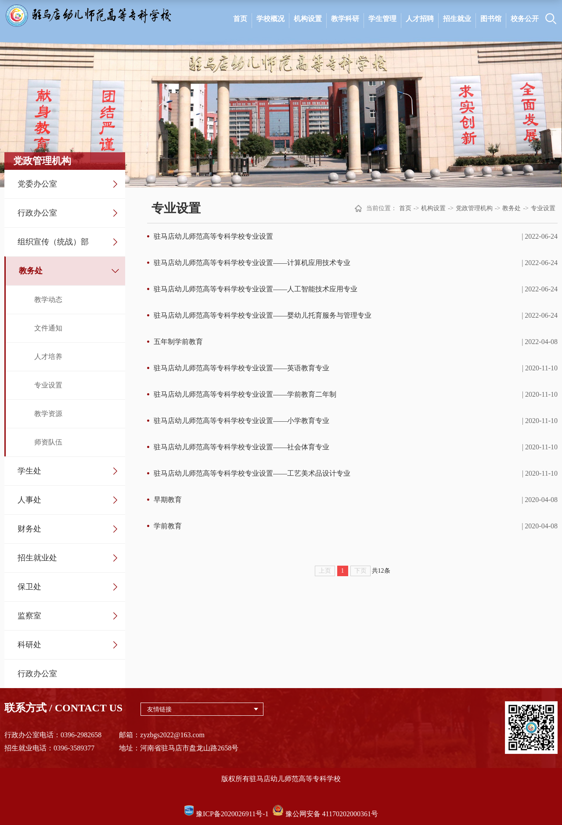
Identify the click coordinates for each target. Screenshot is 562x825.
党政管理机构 (474, 208)
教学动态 (48, 299)
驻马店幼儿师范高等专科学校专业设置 (213, 236)
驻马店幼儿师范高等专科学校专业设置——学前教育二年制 (245, 394)
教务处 (31, 270)
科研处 (29, 644)
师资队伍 (48, 442)
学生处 (29, 470)
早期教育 (168, 499)
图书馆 (490, 18)
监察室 (29, 615)
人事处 (29, 499)
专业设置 (48, 385)
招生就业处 (37, 557)
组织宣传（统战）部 (53, 241)
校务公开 (525, 18)
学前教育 (168, 526)
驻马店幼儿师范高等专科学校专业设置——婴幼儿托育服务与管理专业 (262, 315)
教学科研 (345, 18)
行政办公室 (37, 212)
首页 (240, 18)
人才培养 (48, 356)
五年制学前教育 (178, 341)
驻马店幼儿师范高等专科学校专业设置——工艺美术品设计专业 (252, 473)
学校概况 (270, 18)
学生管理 (382, 18)
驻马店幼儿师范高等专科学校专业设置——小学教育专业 (241, 420)
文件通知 (48, 328)
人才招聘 (420, 18)
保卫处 (29, 586)
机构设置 (308, 18)
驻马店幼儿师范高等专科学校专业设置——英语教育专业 (241, 368)
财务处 (29, 528)
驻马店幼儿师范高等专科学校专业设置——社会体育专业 (241, 447)
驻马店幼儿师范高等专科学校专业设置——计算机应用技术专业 (252, 262)
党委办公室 (37, 183)
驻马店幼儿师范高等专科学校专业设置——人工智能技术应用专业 (255, 289)
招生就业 (457, 18)
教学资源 (48, 413)
